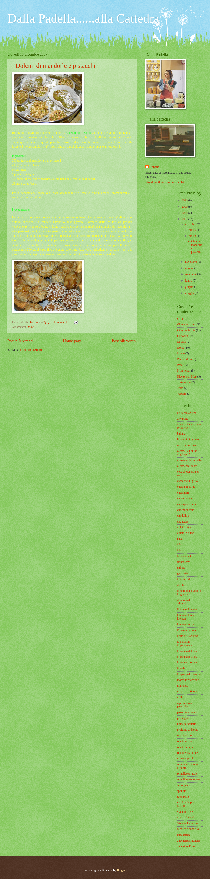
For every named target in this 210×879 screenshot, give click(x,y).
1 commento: (62, 322)
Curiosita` (183, 336)
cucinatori (183, 492)
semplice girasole (187, 773)
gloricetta (182, 573)
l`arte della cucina (187, 636)
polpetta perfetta (186, 723)
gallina (181, 567)
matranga (182, 685)
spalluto (181, 791)
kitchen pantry (185, 624)
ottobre (189, 268)
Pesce (180, 364)
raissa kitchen (185, 735)
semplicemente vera (188, 779)
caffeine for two (186, 445)
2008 (185, 212)
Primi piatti (183, 370)
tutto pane (183, 796)
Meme (181, 353)
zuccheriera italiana (188, 840)
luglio (189, 280)
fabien (180, 544)
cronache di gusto (187, 481)
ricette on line (185, 741)
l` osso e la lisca (186, 630)
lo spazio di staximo (189, 674)
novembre (191, 261)
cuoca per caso (185, 498)
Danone (154, 167)
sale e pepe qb (185, 758)
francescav (183, 561)
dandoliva (183, 515)
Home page (72, 341)
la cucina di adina (187, 656)
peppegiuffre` (185, 718)
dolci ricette (184, 527)
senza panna (184, 785)
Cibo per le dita (186, 330)
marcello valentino (188, 680)
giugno (189, 287)
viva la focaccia (186, 817)
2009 (185, 206)
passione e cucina (187, 712)
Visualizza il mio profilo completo (165, 182)
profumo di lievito (187, 729)
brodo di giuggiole (188, 439)
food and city (185, 556)
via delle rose (185, 811)
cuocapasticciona (187, 504)
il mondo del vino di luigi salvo (189, 592)
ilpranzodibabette (187, 609)
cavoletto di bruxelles (189, 460)
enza (179, 538)
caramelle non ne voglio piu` (187, 452)
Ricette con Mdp (187, 376)
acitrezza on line (186, 412)
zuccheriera (184, 835)
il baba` (181, 585)
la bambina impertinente (184, 643)
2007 (185, 219)
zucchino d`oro (186, 846)
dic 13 (193, 236)
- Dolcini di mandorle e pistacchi (53, 65)
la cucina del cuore (188, 651)
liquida (181, 668)
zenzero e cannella (188, 829)
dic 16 (193, 229)
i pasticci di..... (185, 579)
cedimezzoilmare (187, 466)
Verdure (181, 393)
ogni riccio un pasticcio (185, 705)
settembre (191, 274)
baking (181, 433)
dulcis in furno (185, 533)
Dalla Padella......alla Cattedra (83, 18)
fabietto (181, 550)
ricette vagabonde (187, 752)
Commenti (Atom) (31, 349)
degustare (182, 521)
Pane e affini (184, 359)
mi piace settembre (188, 691)
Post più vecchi (124, 341)
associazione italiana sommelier (189, 426)
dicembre (191, 224)
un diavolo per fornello (185, 804)
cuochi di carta (185, 509)
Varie (180, 388)
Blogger (121, 870)
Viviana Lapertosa (188, 823)
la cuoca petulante (187, 662)
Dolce (30, 326)
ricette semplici (186, 747)
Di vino (181, 341)
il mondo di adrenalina (184, 602)
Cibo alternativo (186, 324)
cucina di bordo (186, 486)
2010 (185, 200)
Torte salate (184, 382)
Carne (180, 318)
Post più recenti (20, 341)
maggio (190, 293)
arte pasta (182, 418)
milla (180, 697)
